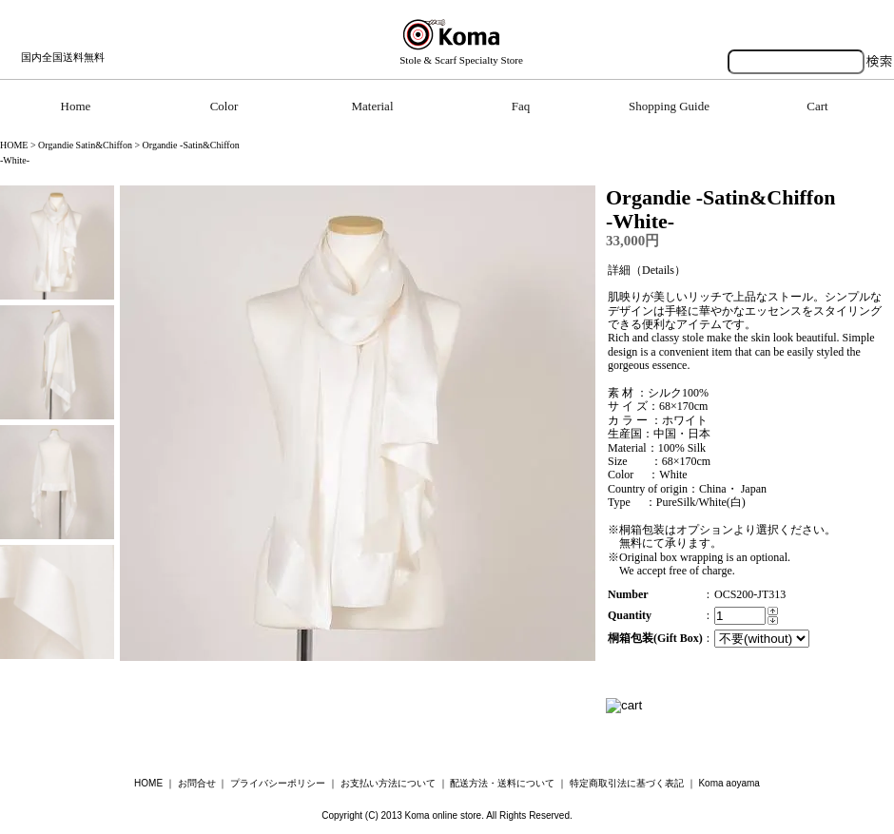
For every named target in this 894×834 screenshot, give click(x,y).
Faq (521, 106)
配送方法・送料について (502, 783)
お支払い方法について (388, 783)
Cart (817, 106)
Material (372, 106)
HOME (14, 145)
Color (224, 106)
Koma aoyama (728, 783)
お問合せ (197, 783)
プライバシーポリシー (277, 783)
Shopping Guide (669, 106)
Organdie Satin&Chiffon (85, 145)
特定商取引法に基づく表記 (627, 783)
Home (76, 106)
